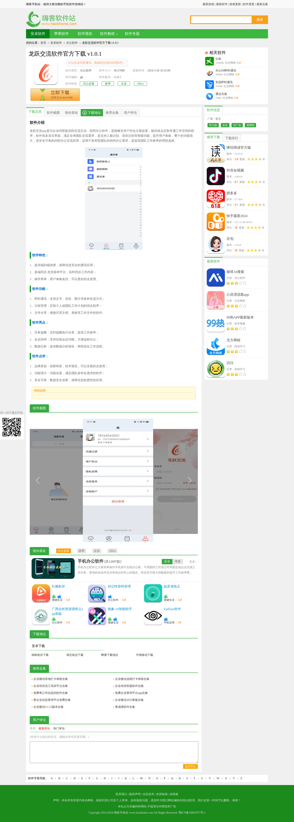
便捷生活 (57, 599)
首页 (43, 42)
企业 (124, 83)
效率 (108, 83)
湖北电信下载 (74, 654)
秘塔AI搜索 (235, 272)
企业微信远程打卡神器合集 (132, 679)
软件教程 (107, 34)
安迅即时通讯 (224, 82)
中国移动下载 (144, 654)
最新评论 (44, 728)
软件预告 (85, 34)
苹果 (178, 561)
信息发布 (148, 794)
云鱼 (218, 58)
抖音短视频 (235, 170)
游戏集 (174, 794)
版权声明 (135, 794)
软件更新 (248, 4)
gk (81, 77)
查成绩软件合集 (125, 706)
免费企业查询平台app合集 (131, 692)
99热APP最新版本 (240, 317)
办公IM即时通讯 (225, 70)
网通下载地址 (109, 654)
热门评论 (59, 728)
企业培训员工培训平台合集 (50, 685)
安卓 (167, 561)
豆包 (230, 239)
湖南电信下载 (40, 654)
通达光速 (221, 93)
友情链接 (162, 794)
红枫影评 (58, 586)
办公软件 (72, 42)
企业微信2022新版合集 (129, 699)
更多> (193, 561)
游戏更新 (235, 4)
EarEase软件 (172, 609)
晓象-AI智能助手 (120, 609)
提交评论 (190, 766)
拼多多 (232, 193)
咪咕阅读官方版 (239, 147)
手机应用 (169, 622)
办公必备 (89, 83)
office (140, 83)
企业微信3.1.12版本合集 (48, 706)
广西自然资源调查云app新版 (67, 611)
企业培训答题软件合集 (129, 685)
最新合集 (262, 4)
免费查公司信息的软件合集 (50, 692)
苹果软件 (61, 34)
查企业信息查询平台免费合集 (52, 699)
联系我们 (121, 794)
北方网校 (233, 340)
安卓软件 (38, 34)
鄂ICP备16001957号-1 (192, 812)
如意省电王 (172, 586)
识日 (230, 363)
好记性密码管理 (119, 586)
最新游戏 (208, 4)
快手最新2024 (237, 216)
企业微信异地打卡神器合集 (50, 679)
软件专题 (132, 34)
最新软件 (222, 4)
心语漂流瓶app (238, 295)
